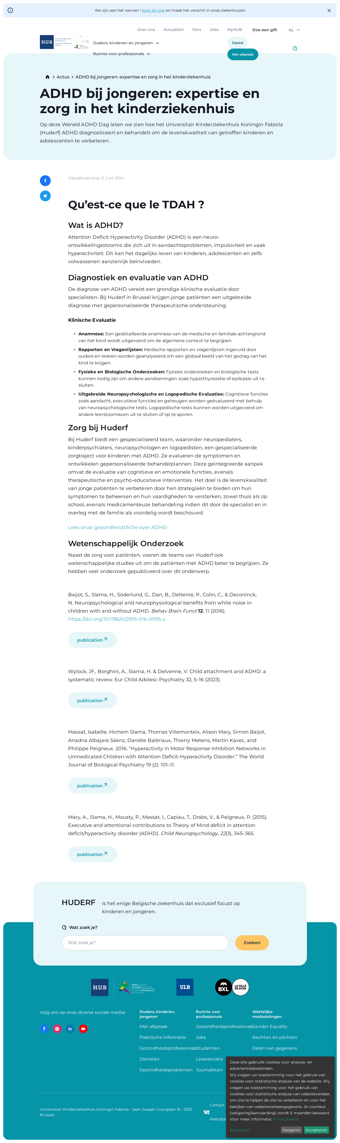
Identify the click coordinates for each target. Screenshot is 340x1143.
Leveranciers (209, 1059)
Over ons (146, 30)
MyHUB (234, 30)
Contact (217, 1105)
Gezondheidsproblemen (166, 1069)
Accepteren (316, 1130)
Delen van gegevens (274, 1048)
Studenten (208, 1048)
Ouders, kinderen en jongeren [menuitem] (123, 43)
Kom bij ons (153, 10)
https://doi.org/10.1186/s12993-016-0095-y (117, 619)
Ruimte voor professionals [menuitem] (118, 54)
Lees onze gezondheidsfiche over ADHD (117, 527)
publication (90, 640)
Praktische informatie (163, 1037)
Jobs (214, 30)
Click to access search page (295, 48)
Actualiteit (174, 30)
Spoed (237, 43)
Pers (196, 30)
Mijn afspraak (243, 54)
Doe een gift (264, 29)
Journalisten (209, 1069)
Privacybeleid (285, 1119)
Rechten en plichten (274, 1037)
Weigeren (291, 1130)
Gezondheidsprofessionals (167, 1048)
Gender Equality (270, 1026)
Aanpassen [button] (240, 1130)
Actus (63, 77)
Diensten (149, 1059)
